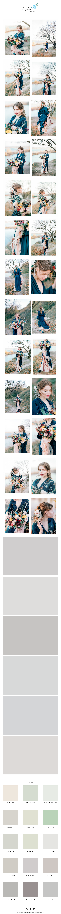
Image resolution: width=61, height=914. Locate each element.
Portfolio (29, 15)
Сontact (46, 15)
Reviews (38, 15)
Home (14, 15)
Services (21, 15)
